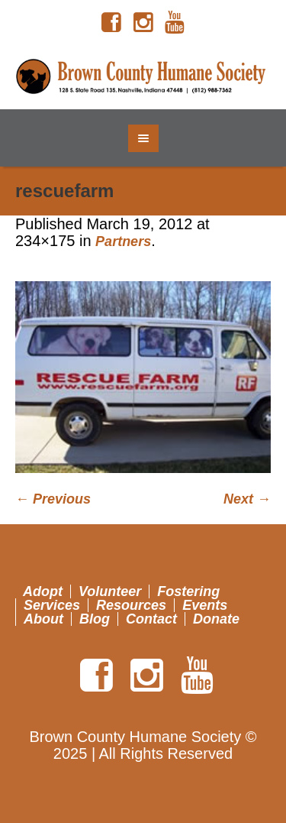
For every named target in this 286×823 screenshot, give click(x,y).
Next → (247, 499)
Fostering (188, 591)
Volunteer (110, 591)
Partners (123, 241)
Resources (131, 605)
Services (52, 605)
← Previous (53, 499)
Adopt (43, 591)
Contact (151, 619)
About (43, 619)
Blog (94, 619)
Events (204, 605)
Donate (216, 619)
